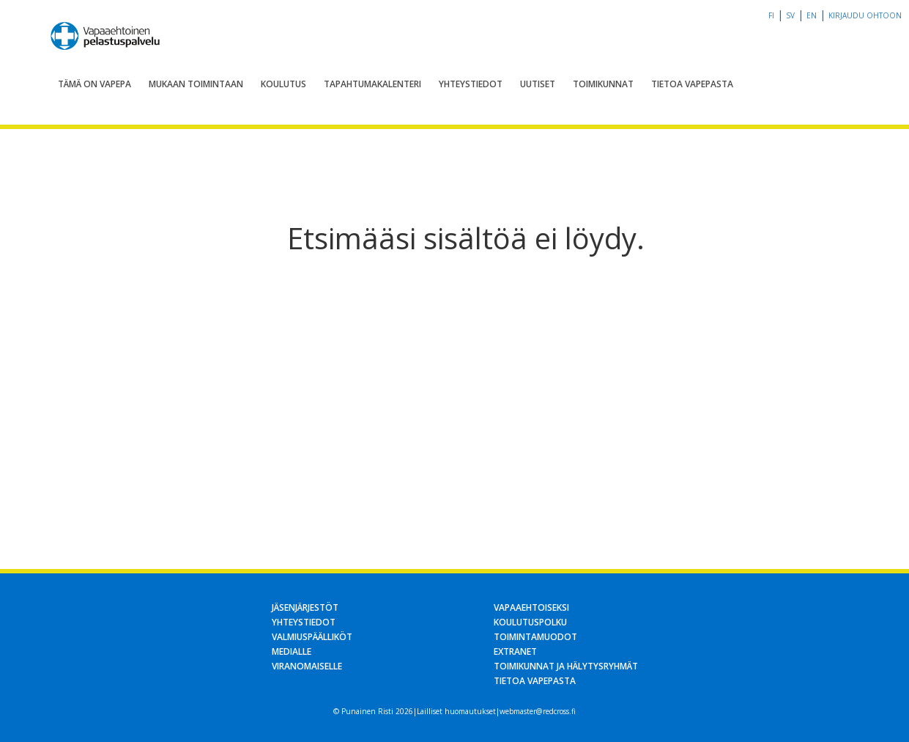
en (811, 15)
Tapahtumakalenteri (372, 84)
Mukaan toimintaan (196, 84)
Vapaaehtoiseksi (531, 607)
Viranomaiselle (307, 666)
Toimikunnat (603, 84)
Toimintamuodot (535, 637)
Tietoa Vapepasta (692, 84)
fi (771, 15)
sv (790, 15)
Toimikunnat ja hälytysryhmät (566, 666)
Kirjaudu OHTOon (865, 15)
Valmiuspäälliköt (312, 637)
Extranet (515, 651)
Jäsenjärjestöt (305, 607)
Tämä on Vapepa (94, 84)
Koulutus (283, 84)
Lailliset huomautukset (456, 711)
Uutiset (537, 84)
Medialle (291, 651)
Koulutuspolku (530, 622)
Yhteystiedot (470, 84)
